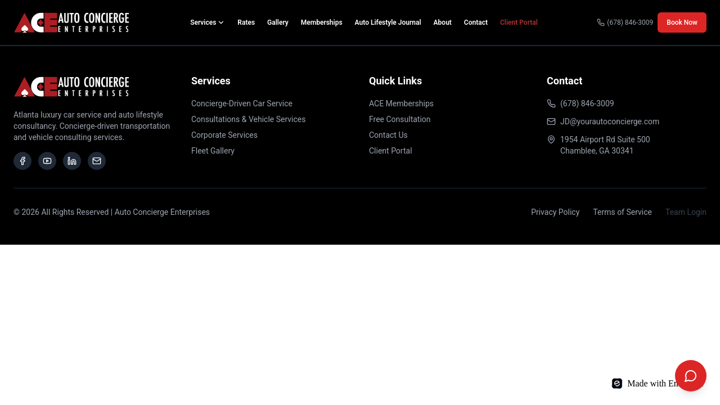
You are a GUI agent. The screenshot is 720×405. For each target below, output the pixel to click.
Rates (246, 22)
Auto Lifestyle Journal (388, 22)
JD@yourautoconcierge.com (609, 121)
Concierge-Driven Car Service (241, 103)
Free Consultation (400, 119)
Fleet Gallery (213, 150)
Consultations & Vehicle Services (248, 119)
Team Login (685, 212)
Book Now (682, 22)
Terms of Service (622, 212)
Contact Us (388, 135)
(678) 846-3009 (625, 22)
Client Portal (519, 22)
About (443, 22)
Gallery (278, 22)
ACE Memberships (401, 103)
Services (207, 22)
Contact (476, 22)
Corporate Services (224, 135)
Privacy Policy (555, 212)
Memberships (322, 22)
